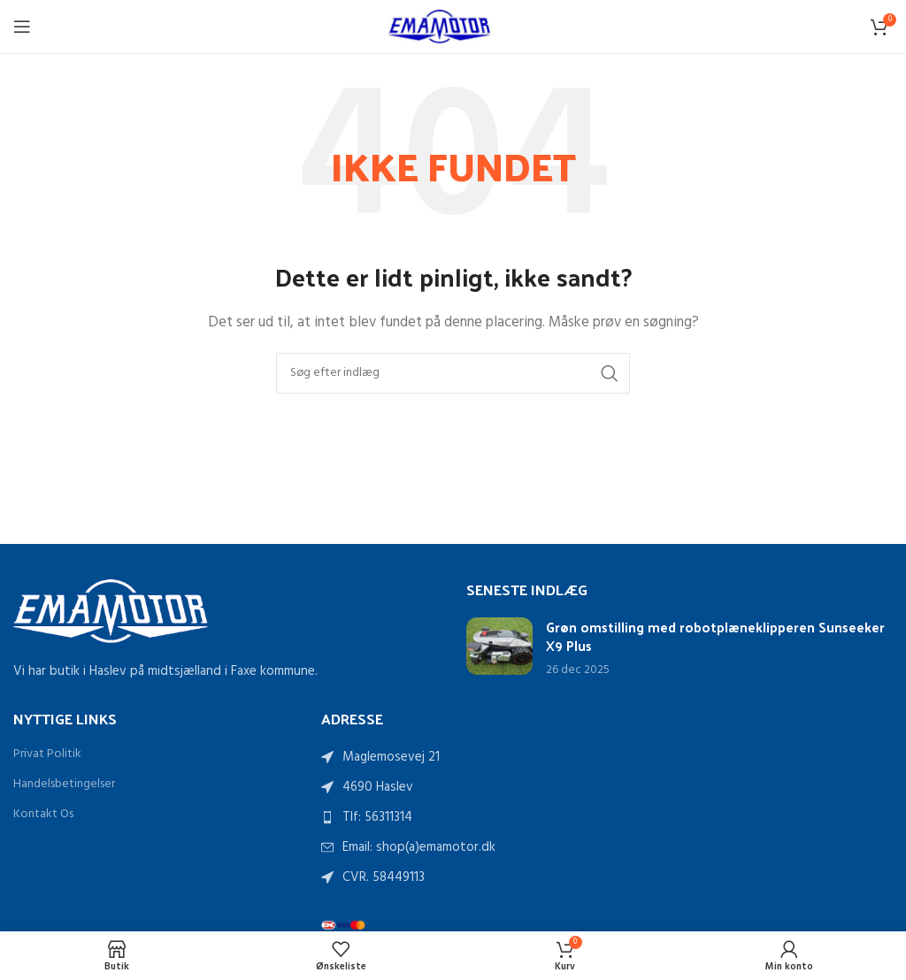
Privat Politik (47, 754)
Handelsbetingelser (64, 784)
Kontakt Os (43, 814)
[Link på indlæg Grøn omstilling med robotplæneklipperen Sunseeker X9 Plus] (499, 646)
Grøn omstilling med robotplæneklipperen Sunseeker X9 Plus (715, 636)
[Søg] (453, 373)
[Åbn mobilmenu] (22, 26)
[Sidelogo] (453, 26)
